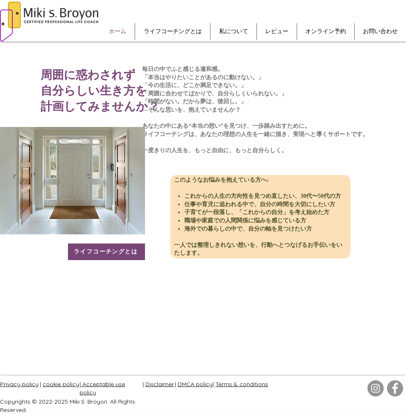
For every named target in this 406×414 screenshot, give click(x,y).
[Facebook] (395, 388)
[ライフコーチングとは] (106, 252)
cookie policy (61, 384)
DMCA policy (195, 384)
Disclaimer (159, 384)
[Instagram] (375, 388)
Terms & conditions (241, 384)
